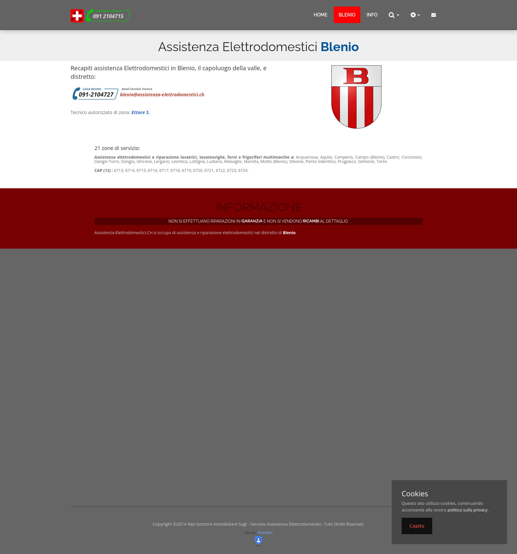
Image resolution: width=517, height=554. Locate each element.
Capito (417, 526)
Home (320, 14)
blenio (347, 14)
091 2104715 (108, 16)
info (372, 14)
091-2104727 (96, 94)
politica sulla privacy (467, 510)
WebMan (265, 532)
